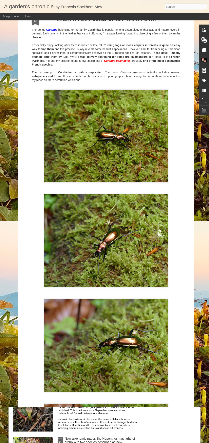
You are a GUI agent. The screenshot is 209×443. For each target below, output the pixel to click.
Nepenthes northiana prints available (90, 303)
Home (27, 16)
